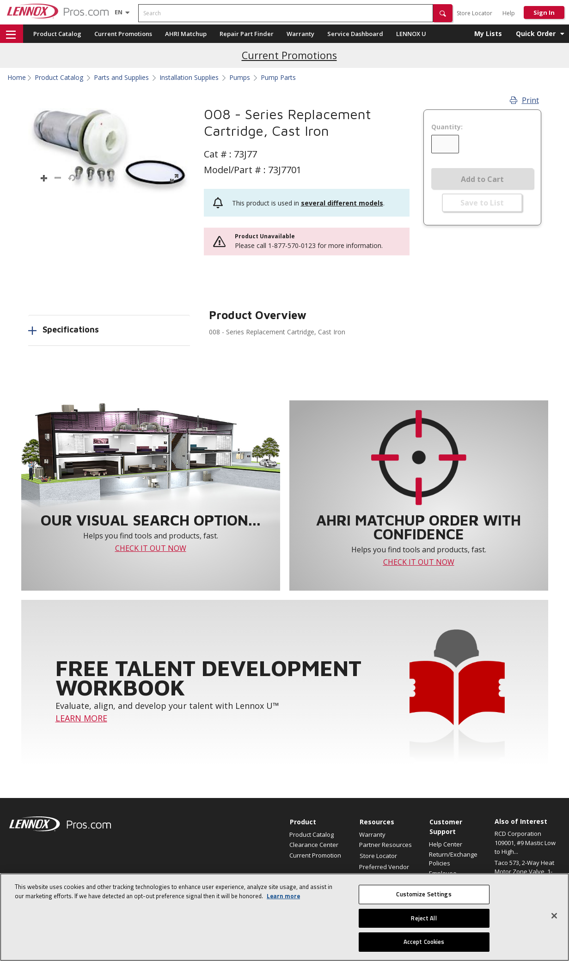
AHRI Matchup (186, 34)
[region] (284, 917)
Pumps (239, 77)
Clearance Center (313, 844)
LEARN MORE (81, 718)
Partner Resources (385, 844)
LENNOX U (411, 34)
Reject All (423, 918)
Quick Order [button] (536, 33)
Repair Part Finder (247, 34)
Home (16, 77)
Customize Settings (423, 894)
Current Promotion (315, 855)
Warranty (300, 34)
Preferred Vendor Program (384, 871)
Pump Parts (278, 77)
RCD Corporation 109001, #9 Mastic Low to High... (525, 842)
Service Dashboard (355, 34)
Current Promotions (123, 34)
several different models (342, 203)
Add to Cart (482, 179)
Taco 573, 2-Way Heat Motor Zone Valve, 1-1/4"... (524, 871)
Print (524, 100)
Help (508, 13)
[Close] (554, 916)
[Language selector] (118, 12)
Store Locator (474, 13)
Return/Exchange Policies (453, 858)
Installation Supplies (189, 77)
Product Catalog (57, 34)
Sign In (544, 12)
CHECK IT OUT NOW (150, 548)
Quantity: (447, 127)
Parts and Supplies (121, 77)
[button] (443, 13)
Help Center (445, 844)
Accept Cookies (424, 941)
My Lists (488, 33)
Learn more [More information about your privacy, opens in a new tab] (283, 896)
